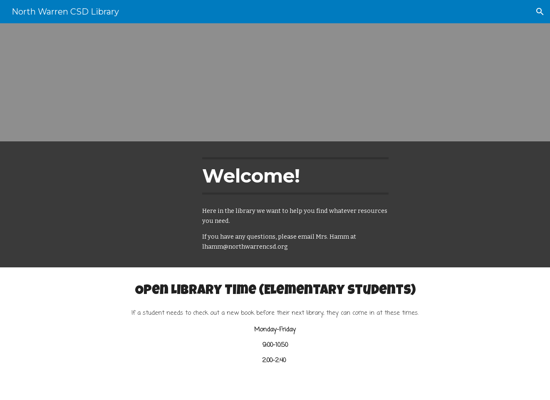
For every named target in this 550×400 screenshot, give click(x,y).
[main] (295, 175)
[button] (540, 12)
